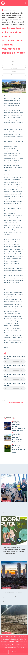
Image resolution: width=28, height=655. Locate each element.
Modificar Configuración (18, 652)
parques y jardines (13, 400)
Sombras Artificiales (13, 404)
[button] (14, 61)
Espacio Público (16, 421)
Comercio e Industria (17, 432)
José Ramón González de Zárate (16, 402)
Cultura (14, 444)
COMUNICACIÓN (9, 3)
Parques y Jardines (9, 10)
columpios (21, 404)
